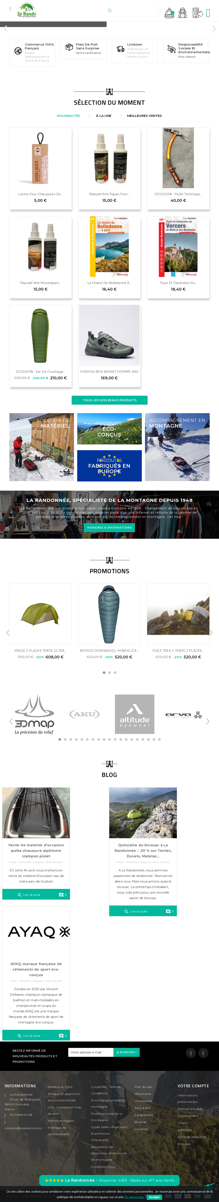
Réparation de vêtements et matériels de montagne (109, 1153)
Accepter (154, 1197)
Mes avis (184, 1144)
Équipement (144, 1115)
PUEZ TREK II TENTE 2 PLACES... (178, 651)
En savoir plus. (135, 1197)
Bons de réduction (192, 1137)
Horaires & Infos (60, 1087)
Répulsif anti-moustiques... (40, 283)
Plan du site (143, 1087)
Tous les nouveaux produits (110, 400)
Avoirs (182, 1123)
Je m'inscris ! (126, 1052)
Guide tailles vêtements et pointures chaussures (109, 1133)
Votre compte (193, 1085)
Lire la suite (33, 901)
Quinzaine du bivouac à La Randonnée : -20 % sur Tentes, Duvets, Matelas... (145, 850)
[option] (109, 24)
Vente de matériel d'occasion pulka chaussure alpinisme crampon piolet (40, 856)
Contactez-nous (103, 1167)
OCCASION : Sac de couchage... (40, 372)
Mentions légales (61, 1121)
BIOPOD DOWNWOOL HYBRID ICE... (109, 651)
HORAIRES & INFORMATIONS (109, 527)
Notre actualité (58, 868)
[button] (5, 25)
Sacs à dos (142, 1108)
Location (141, 1129)
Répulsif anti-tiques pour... (109, 194)
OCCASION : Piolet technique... (178, 194)
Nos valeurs (187, 56)
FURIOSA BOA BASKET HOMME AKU (109, 372)
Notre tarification (89, 52)
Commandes (188, 1116)
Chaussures (143, 1101)
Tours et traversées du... (178, 283)
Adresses (184, 1130)
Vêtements (142, 1094)
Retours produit (190, 1109)
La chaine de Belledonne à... (109, 283)
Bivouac (140, 1122)
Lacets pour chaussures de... (40, 194)
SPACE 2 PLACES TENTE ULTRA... (40, 651)
